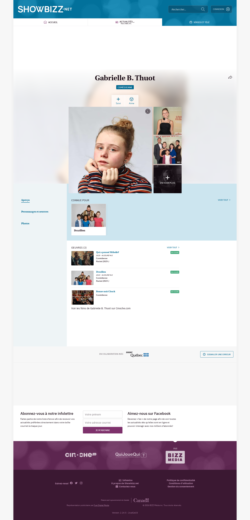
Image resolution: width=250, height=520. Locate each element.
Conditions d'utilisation (181, 483)
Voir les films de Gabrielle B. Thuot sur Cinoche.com (101, 308)
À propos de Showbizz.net (125, 483)
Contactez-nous (125, 486)
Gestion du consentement (181, 486)
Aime (131, 101)
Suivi (118, 101)
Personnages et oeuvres (34, 212)
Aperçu (25, 200)
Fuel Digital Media (101, 505)
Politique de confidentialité (181, 480)
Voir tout (224, 200)
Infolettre (125, 480)
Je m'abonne (103, 430)
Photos (25, 223)
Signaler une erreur (217, 354)
